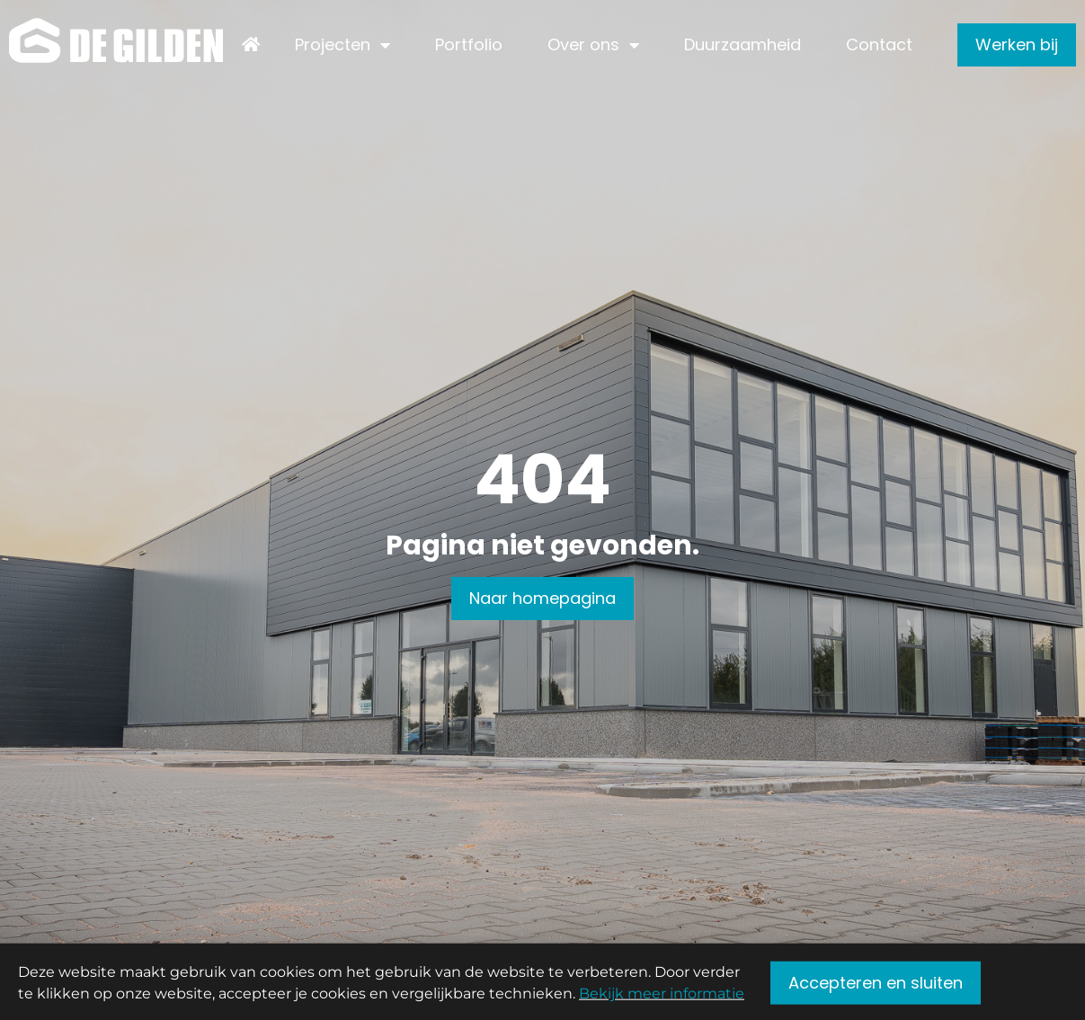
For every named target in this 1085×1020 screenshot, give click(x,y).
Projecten (332, 45)
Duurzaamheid (742, 44)
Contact (879, 44)
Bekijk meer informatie (661, 997)
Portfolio (468, 44)
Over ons (583, 45)
